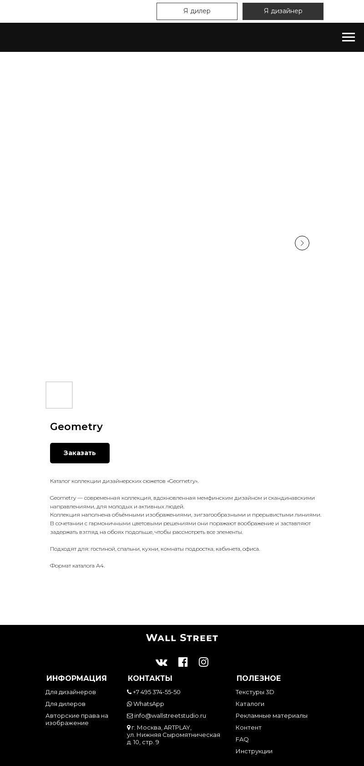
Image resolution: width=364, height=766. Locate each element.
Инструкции (254, 751)
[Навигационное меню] (348, 37)
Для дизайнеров (71, 691)
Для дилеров (66, 703)
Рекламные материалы (272, 715)
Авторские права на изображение (77, 719)
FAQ (242, 739)
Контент (249, 727)
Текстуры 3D (255, 691)
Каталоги (250, 703)
